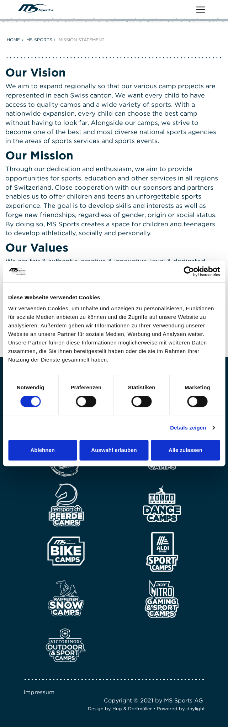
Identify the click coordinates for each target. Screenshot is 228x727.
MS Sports (39, 39)
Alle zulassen (185, 450)
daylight (195, 708)
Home (13, 39)
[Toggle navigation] (200, 9)
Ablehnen (43, 450)
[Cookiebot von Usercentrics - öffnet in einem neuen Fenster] (189, 271)
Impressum (38, 692)
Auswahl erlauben (114, 450)
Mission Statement (82, 39)
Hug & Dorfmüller (132, 708)
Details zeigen (188, 428)
